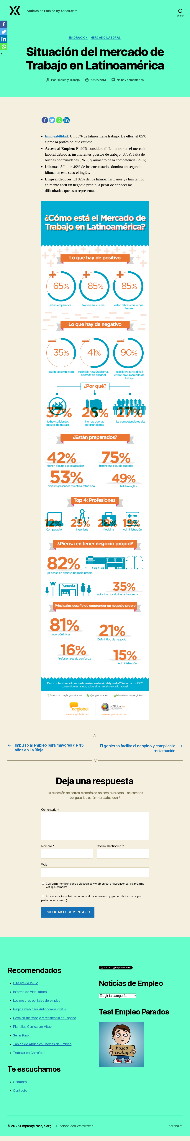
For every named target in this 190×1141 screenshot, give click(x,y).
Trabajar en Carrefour (29, 1057)
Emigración (78, 42)
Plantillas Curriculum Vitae (32, 1031)
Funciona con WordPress (76, 1130)
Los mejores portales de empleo (36, 1005)
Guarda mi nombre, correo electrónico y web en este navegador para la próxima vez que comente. (95, 890)
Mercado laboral (106, 42)
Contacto (20, 1095)
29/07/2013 (98, 84)
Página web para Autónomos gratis (39, 1014)
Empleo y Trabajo (68, 84)
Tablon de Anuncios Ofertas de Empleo (42, 1049)
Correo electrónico (110, 851)
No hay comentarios (131, 84)
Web (44, 869)
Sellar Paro (21, 1040)
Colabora (20, 1086)
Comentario (50, 814)
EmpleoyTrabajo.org (36, 1130)
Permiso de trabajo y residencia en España (44, 1022)
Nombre (47, 851)
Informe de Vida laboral (30, 996)
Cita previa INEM (25, 988)
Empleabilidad (57, 140)
